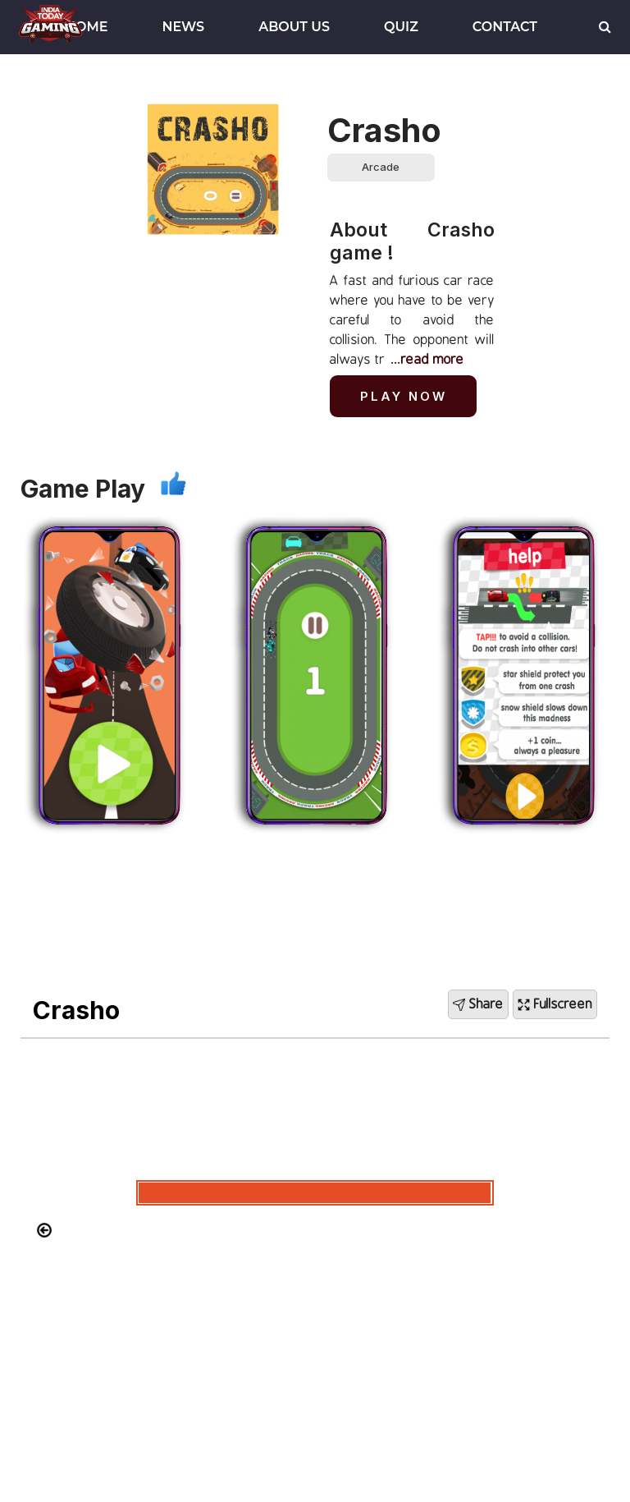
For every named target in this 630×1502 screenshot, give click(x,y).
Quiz (401, 26)
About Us (294, 26)
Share (478, 1004)
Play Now (403, 396)
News (183, 26)
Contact (504, 26)
